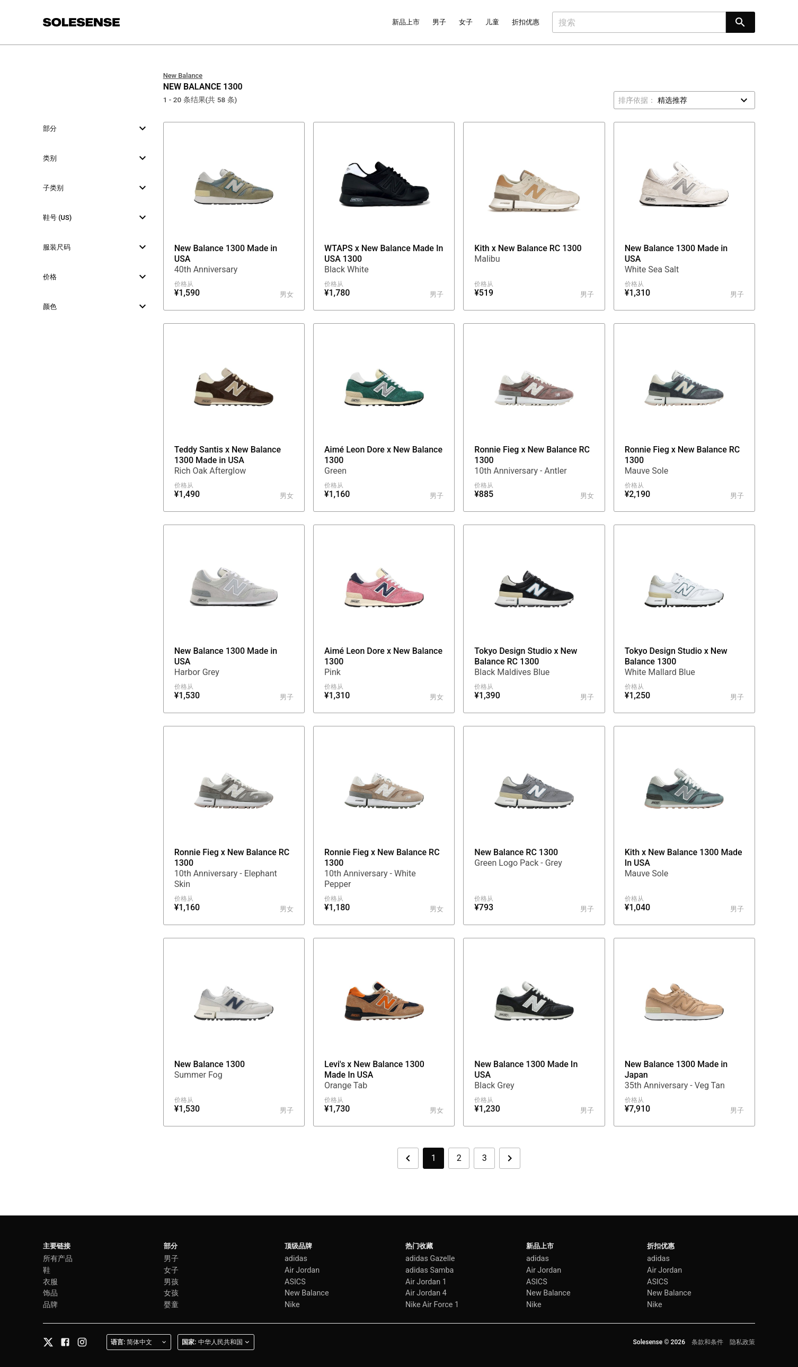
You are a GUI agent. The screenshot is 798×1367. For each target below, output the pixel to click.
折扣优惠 (525, 22)
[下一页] (509, 1158)
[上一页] (408, 1158)
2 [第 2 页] (459, 1158)
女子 (466, 22)
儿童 (492, 22)
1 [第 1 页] (433, 1158)
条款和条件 (707, 1342)
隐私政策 (742, 1342)
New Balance (182, 75)
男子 (439, 22)
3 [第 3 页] (484, 1158)
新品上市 (406, 22)
